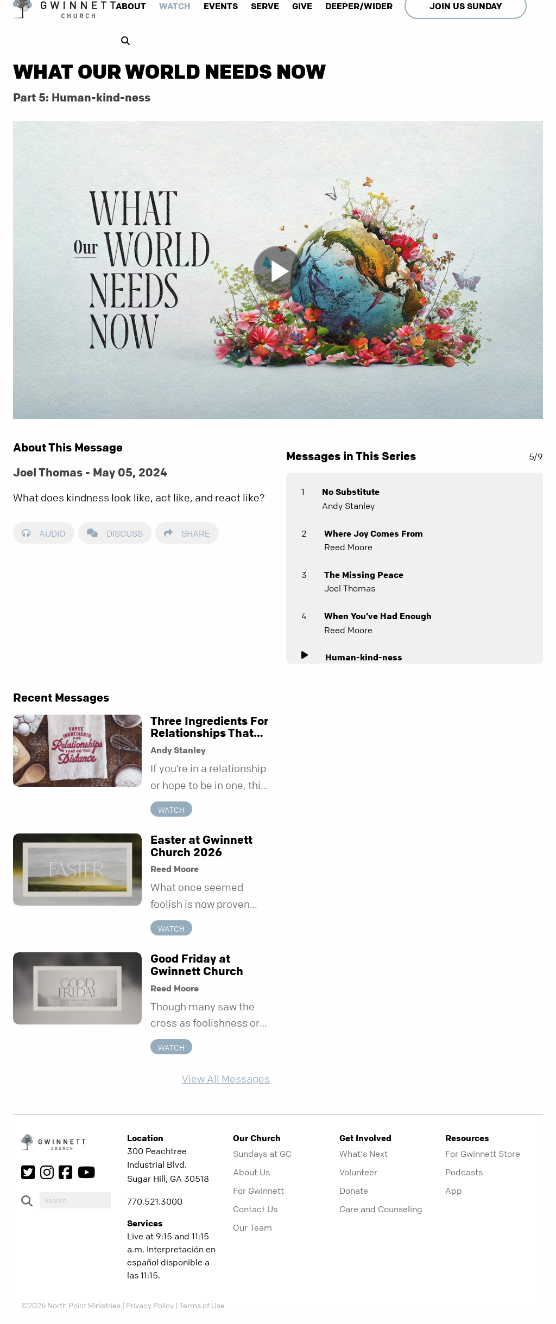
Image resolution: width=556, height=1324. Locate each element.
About (131, 6)
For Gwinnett (258, 1190)
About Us (251, 1172)
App (453, 1190)
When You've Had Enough (378, 615)
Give (302, 6)
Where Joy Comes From (373, 533)
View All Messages (226, 1079)
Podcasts (464, 1172)
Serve (265, 6)
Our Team (252, 1227)
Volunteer (358, 1172)
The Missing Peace (363, 574)
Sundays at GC (262, 1153)
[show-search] (123, 40)
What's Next (363, 1153)
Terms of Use (202, 1305)
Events (221, 6)
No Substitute (351, 491)
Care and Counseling (380, 1209)
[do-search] (75, 1200)
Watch (175, 6)
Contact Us (255, 1209)
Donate (353, 1190)
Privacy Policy (150, 1305)
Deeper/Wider (359, 6)
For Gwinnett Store (482, 1153)
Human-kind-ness (363, 657)
